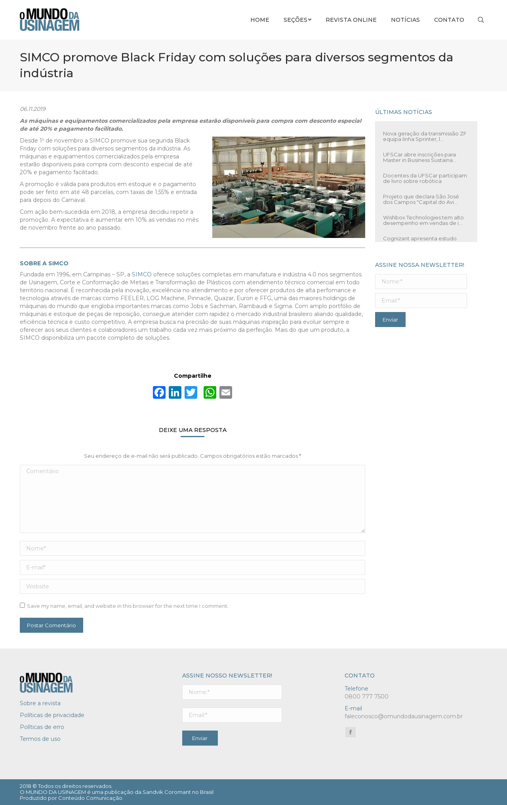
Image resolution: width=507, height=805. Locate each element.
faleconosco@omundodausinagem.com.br (404, 716)
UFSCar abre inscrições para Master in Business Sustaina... (419, 157)
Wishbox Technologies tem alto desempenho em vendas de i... (423, 220)
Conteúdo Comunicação (90, 798)
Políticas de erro (42, 727)
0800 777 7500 (367, 696)
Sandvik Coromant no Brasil (178, 792)
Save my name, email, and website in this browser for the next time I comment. (128, 606)
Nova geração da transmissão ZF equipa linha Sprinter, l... (425, 136)
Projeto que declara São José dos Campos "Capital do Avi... (421, 199)
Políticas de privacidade (52, 715)
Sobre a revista (40, 703)
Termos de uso (40, 738)
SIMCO (142, 274)
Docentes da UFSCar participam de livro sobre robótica (425, 178)
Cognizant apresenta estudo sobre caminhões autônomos (421, 241)
